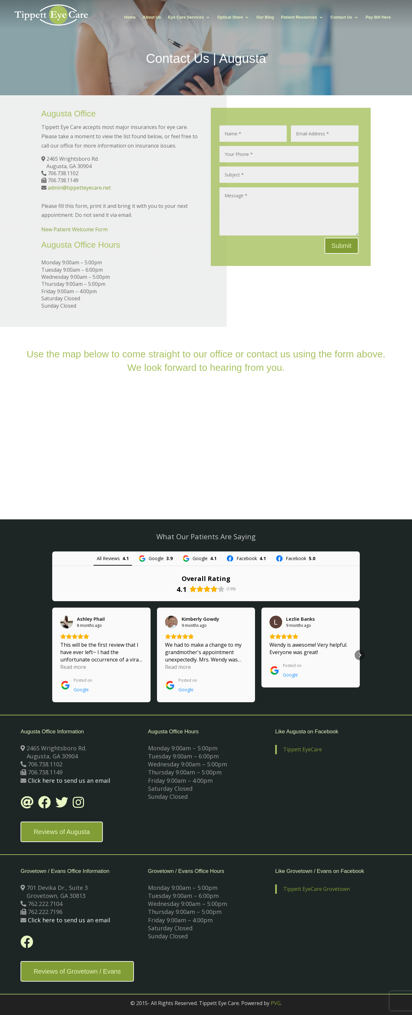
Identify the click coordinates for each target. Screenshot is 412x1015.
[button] (52, 655)
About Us (152, 17)
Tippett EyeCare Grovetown (316, 888)
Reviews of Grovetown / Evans (77, 971)
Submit (341, 245)
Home (130, 17)
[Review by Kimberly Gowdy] (200, 619)
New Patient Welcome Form (74, 229)
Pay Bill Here (378, 17)
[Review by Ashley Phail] (91, 619)
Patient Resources (299, 17)
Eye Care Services (186, 17)
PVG (276, 1003)
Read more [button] (73, 666)
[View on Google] (66, 622)
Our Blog (265, 17)
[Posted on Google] (76, 685)
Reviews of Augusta (62, 831)
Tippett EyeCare (302, 749)
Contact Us (341, 17)
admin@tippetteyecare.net (79, 187)
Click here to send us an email (69, 780)
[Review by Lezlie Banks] (300, 619)
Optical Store (230, 17)
